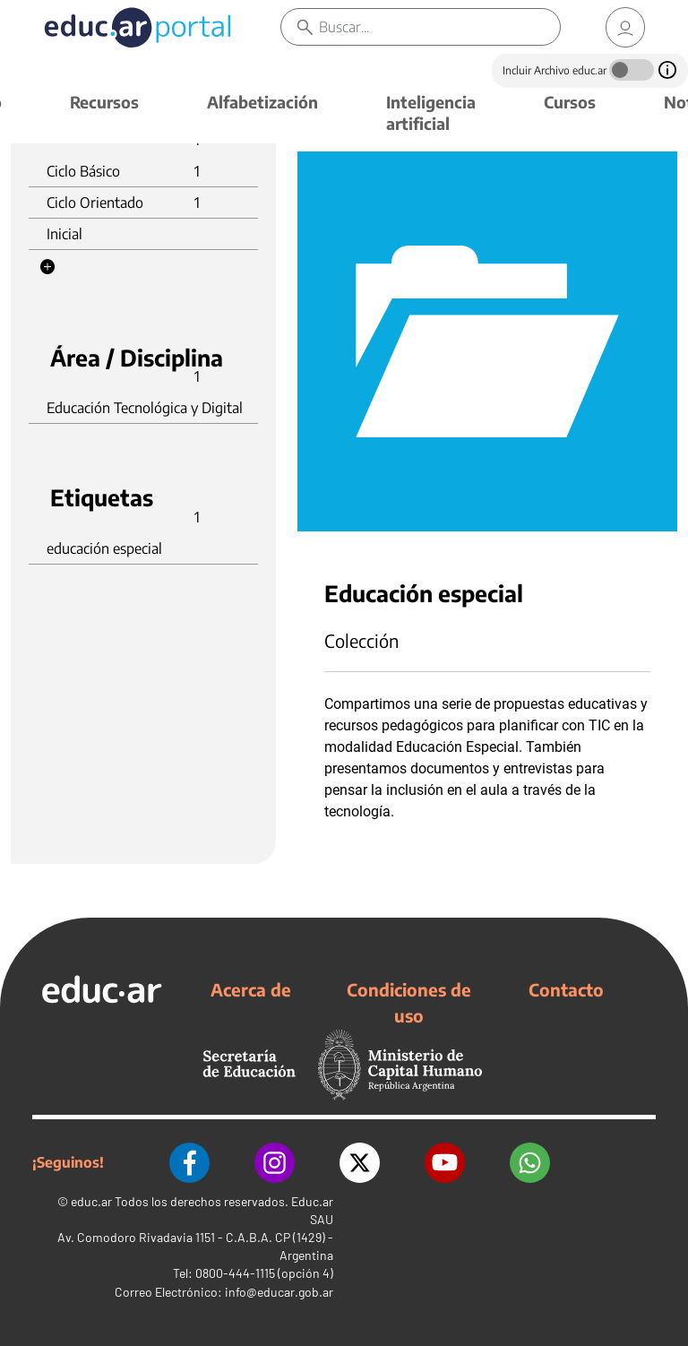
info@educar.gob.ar (279, 1291)
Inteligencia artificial (431, 112)
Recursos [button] (104, 101)
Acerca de (251, 989)
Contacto (566, 989)
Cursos (570, 101)
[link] (625, 27)
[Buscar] (439, 27)
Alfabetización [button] (262, 101)
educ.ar (91, 1201)
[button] (47, 267)
